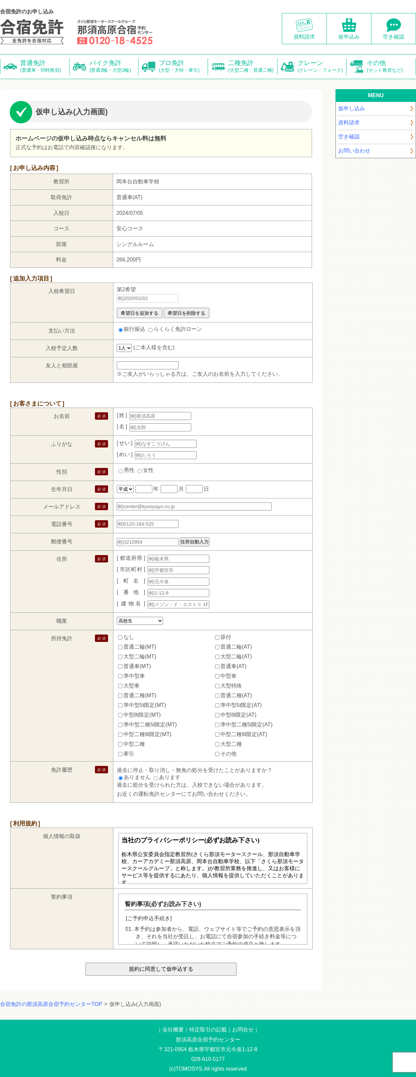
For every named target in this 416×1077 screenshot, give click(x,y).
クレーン (322, 66)
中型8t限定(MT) (142, 715)
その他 (391, 66)
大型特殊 (231, 686)
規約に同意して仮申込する (161, 969)
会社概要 (173, 1029)
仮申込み (349, 37)
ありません (137, 777)
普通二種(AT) (236, 695)
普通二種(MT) (139, 695)
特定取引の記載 (208, 1029)
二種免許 (252, 66)
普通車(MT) (137, 666)
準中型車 (134, 676)
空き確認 (393, 37)
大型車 (131, 686)
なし (128, 637)
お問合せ (243, 1029)
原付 (225, 637)
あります (169, 777)
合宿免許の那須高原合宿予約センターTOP (51, 1004)
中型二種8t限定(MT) (147, 734)
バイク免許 (114, 66)
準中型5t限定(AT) (241, 705)
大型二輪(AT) (236, 656)
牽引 (128, 754)
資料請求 (304, 37)
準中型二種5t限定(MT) (150, 724)
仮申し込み (351, 108)
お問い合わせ (354, 151)
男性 (129, 470)
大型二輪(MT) (139, 656)
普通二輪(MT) (139, 647)
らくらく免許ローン (178, 329)
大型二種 (231, 744)
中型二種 (134, 744)
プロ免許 (183, 66)
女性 (148, 470)
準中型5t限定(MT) (144, 705)
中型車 (228, 676)
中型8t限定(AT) (238, 715)
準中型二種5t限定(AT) (246, 724)
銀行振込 (134, 329)
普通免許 (44, 66)
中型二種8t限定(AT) (243, 734)
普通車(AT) (233, 666)
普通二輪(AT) (236, 647)
